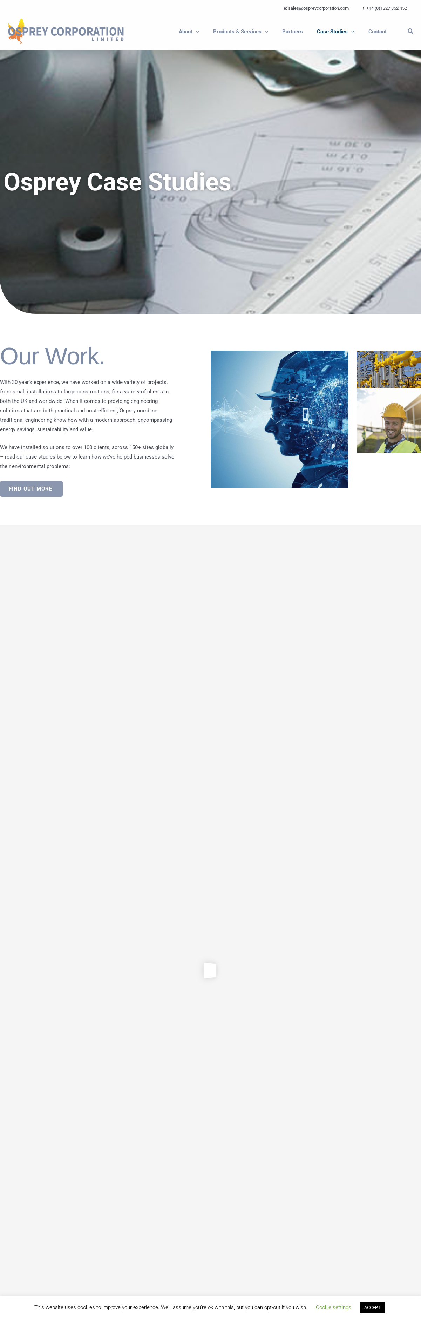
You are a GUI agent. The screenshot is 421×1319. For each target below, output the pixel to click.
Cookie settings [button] (333, 1307)
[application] (211, 32)
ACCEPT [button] (372, 1307)
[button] (204, 32)
